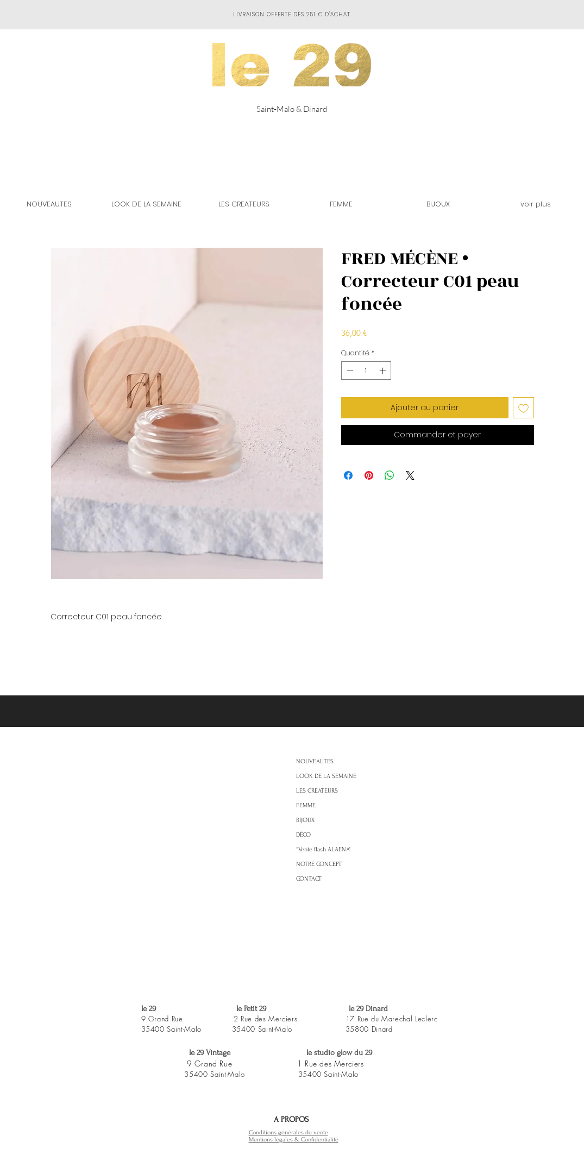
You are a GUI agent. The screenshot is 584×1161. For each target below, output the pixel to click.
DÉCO (303, 834)
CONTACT (309, 878)
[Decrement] (349, 370)
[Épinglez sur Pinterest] (368, 475)
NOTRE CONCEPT (319, 864)
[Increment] (384, 370)
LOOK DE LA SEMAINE (326, 776)
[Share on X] (410, 475)
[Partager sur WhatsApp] (389, 475)
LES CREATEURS (317, 790)
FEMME (306, 805)
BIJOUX (305, 820)
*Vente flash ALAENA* (323, 849)
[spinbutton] (366, 370)
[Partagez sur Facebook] (348, 475)
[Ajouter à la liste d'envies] (523, 407)
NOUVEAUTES (315, 761)
